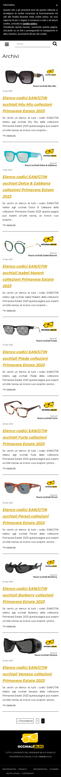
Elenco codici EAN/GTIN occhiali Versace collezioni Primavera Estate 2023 (27, 674)
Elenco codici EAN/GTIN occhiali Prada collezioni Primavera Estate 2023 (25, 358)
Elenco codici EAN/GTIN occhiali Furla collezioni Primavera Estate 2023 (24, 437)
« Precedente (25, 720)
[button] (55, 43)
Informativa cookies (46, 769)
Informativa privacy (14, 769)
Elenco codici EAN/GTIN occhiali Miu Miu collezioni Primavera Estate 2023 (27, 104)
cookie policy (30, 23)
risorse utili (11, 135)
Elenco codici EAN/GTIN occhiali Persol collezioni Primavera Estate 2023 (25, 516)
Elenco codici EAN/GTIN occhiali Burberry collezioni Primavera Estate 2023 (27, 595)
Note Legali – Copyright (20, 773)
